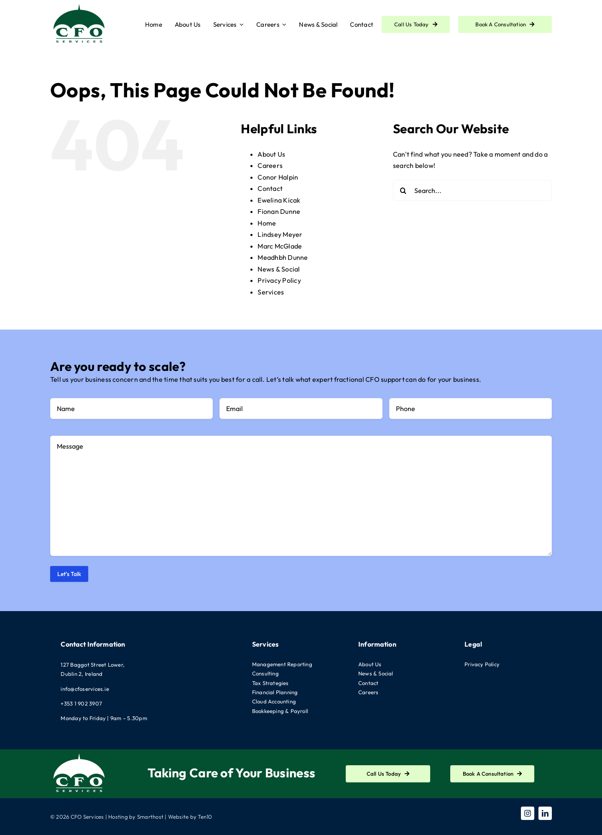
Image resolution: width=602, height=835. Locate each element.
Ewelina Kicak (279, 200)
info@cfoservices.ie (85, 688)
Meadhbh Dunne (283, 257)
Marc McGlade (280, 246)
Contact (270, 188)
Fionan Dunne (279, 211)
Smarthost (150, 816)
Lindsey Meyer (280, 234)
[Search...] (472, 190)
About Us (271, 154)
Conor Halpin (278, 177)
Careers (270, 165)
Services (271, 292)
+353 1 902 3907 (81, 703)
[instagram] (527, 813)
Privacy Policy (279, 280)
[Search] (403, 190)
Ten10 (205, 816)
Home (267, 223)
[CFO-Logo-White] (79, 753)
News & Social (279, 269)
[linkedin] (545, 813)
